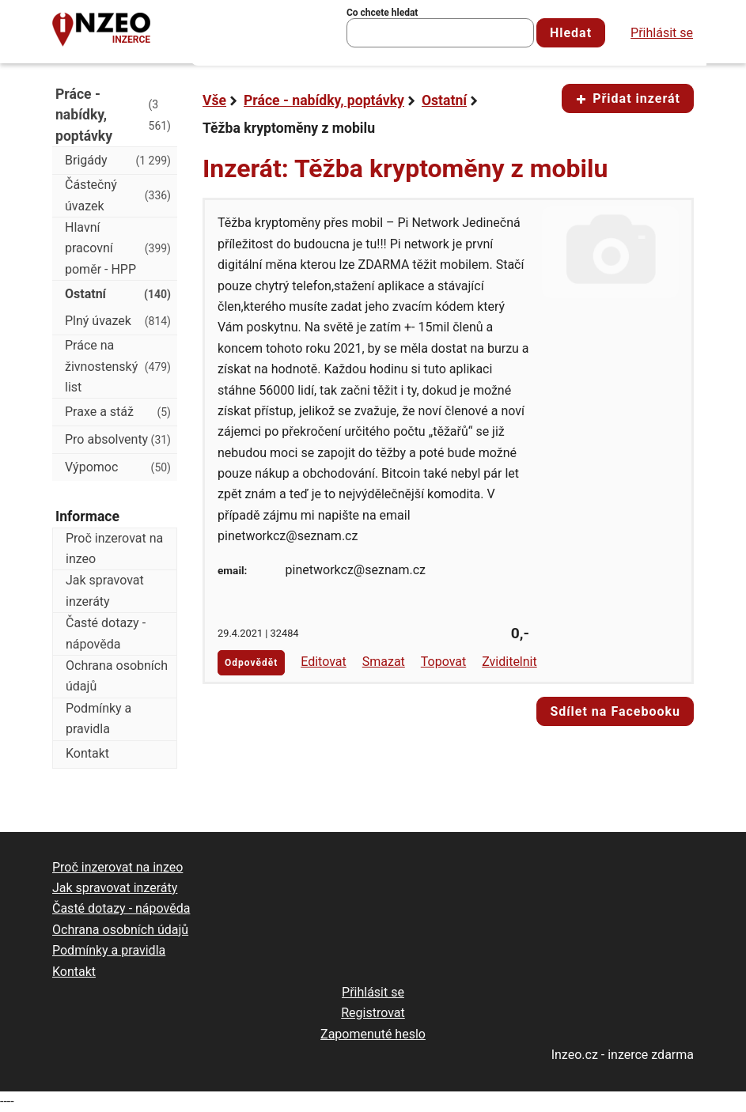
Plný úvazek (118, 321)
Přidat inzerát (627, 98)
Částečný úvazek (118, 195)
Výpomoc (118, 467)
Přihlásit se (662, 32)
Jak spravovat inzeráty (105, 590)
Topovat (443, 661)
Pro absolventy (118, 439)
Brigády (118, 160)
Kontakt (87, 753)
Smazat (383, 661)
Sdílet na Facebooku (615, 711)
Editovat (323, 661)
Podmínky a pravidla (98, 718)
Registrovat (373, 1012)
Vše (214, 100)
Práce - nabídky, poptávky (324, 100)
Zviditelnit (509, 661)
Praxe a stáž (118, 412)
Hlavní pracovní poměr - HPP (118, 248)
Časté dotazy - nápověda (106, 633)
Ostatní (444, 100)
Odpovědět (251, 662)
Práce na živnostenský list (118, 366)
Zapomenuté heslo (373, 1034)
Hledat (571, 32)
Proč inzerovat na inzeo (114, 548)
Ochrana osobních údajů (117, 676)
